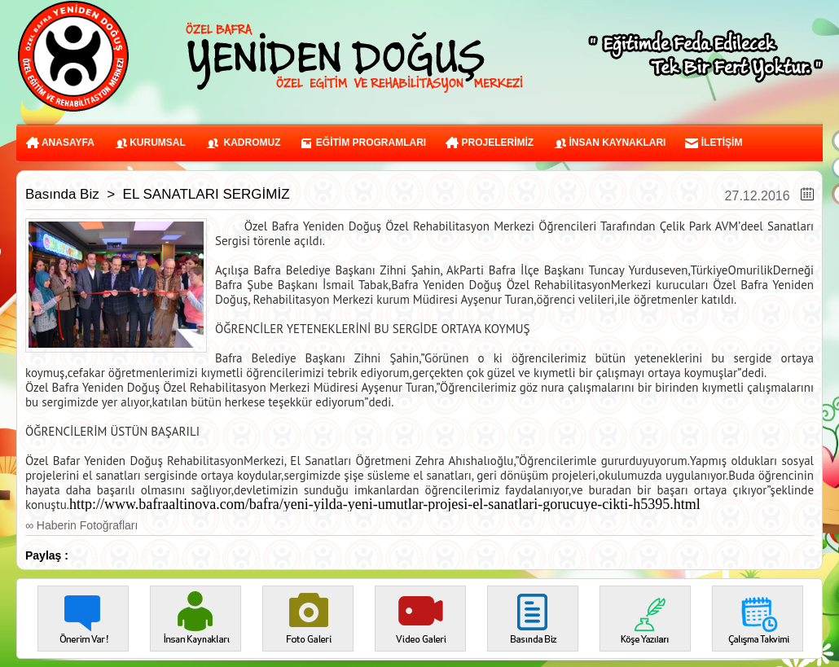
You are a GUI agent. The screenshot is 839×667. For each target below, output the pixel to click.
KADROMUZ (243, 142)
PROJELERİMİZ (490, 142)
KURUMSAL (150, 142)
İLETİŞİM (713, 142)
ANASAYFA (60, 142)
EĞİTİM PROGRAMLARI (363, 142)
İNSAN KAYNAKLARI (609, 142)
